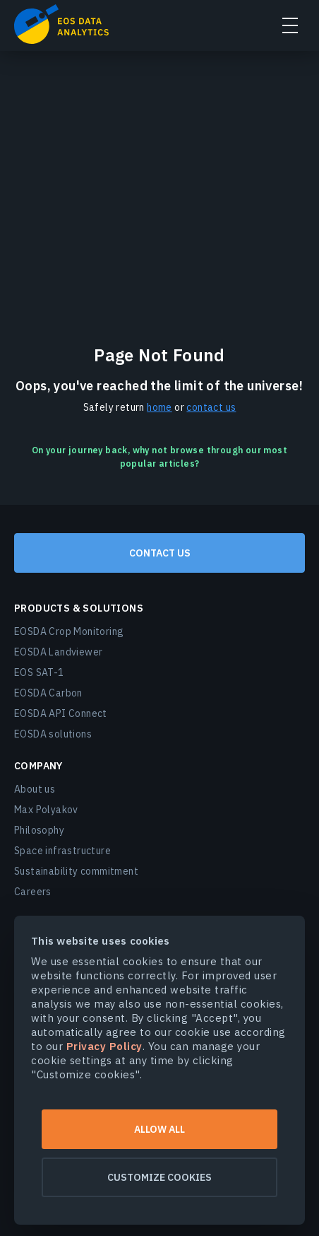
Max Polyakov (46, 809)
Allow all (159, 1129)
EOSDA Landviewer (58, 652)
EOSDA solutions (53, 734)
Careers (33, 891)
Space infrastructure (62, 850)
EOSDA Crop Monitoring (69, 631)
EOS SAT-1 (39, 672)
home (159, 407)
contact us (211, 407)
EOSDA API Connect (60, 713)
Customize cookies (159, 1177)
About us (34, 789)
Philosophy (39, 830)
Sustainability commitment (76, 871)
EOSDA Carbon (48, 693)
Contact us (160, 553)
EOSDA (61, 24)
